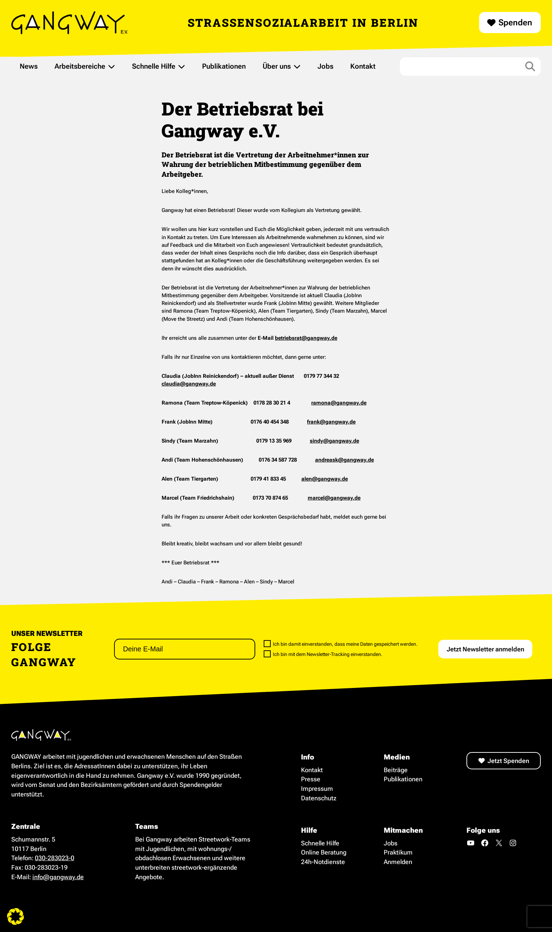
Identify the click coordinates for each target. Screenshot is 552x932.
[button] (15, 916)
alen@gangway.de (324, 479)
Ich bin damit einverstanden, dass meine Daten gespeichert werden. (341, 643)
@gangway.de (348, 403)
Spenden (515, 22)
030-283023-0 (54, 858)
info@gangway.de (58, 877)
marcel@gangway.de (334, 498)
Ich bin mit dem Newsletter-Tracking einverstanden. (323, 654)
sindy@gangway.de (334, 441)
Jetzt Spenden (508, 760)
